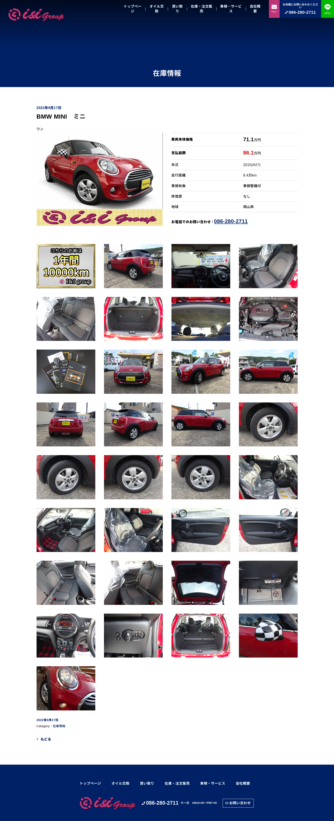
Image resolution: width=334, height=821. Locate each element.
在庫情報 (59, 726)
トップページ (132, 9)
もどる (45, 739)
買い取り (177, 9)
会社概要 (255, 9)
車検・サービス (231, 9)
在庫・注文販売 (201, 9)
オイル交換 (156, 9)
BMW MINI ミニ (64, 116)
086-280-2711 (231, 221)
